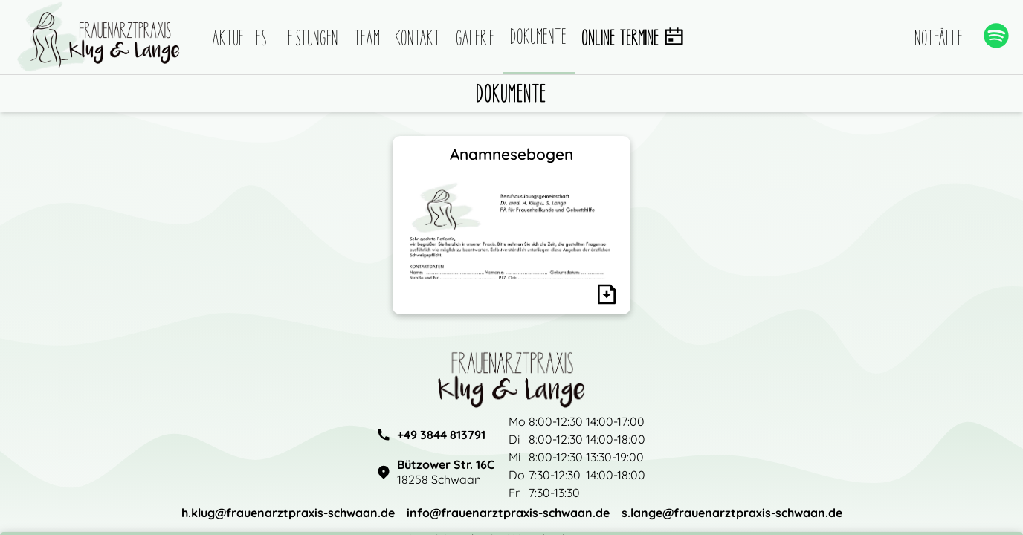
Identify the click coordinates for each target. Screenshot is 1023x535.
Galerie (475, 37)
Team (368, 37)
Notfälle (939, 37)
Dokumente (539, 36)
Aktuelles (240, 37)
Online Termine (633, 37)
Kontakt (418, 37)
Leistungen (311, 37)
